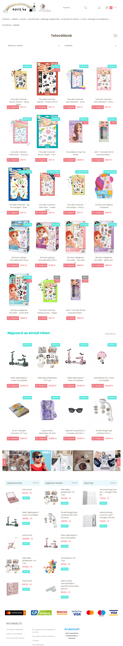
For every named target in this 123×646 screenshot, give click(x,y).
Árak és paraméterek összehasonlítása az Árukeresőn (72, 635)
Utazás (23, 19)
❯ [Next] (119, 462)
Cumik (83, 19)
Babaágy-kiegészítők (50, 19)
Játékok (15, 19)
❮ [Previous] (4, 462)
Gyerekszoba (33, 19)
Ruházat (6, 19)
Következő (6, 25)
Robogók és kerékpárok (98, 19)
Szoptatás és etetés (70, 19)
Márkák (16, 25)
